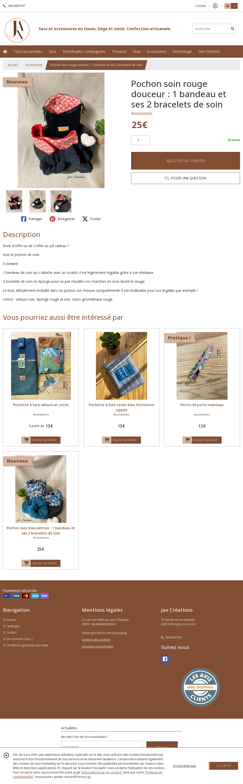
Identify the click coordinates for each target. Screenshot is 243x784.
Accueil (13, 65)
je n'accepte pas (184, 766)
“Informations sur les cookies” (101, 772)
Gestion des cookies (96, 640)
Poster (91, 219)
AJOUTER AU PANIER (185, 160)
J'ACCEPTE (224, 766)
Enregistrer (62, 219)
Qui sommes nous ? (18, 639)
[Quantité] (140, 140)
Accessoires (34, 65)
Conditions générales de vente (25, 645)
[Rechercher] (232, 29)
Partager (31, 219)
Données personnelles (97, 646)
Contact (200, 6)
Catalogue (11, 626)
